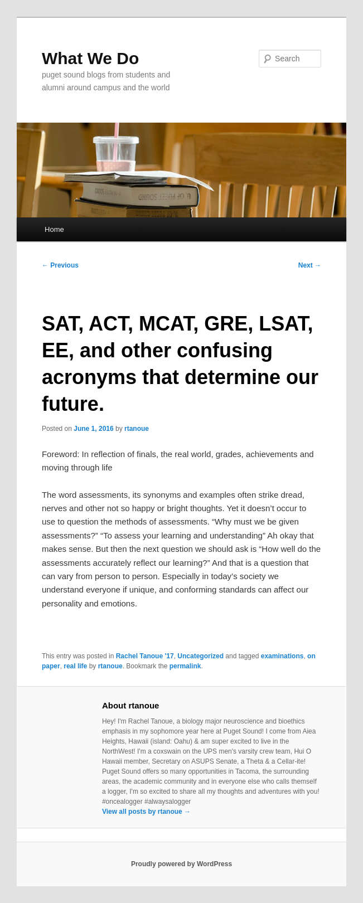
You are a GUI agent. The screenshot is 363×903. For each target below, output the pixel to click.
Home (54, 229)
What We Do (90, 58)
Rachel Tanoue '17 (145, 656)
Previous (60, 265)
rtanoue (136, 429)
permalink (185, 666)
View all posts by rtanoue (146, 811)
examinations (282, 656)
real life (75, 666)
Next (309, 265)
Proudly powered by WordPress (181, 864)
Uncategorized (200, 656)
